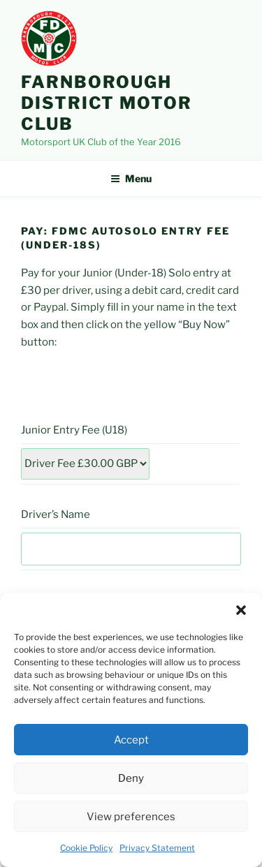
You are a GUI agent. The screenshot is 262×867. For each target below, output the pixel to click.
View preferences (131, 816)
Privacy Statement (157, 848)
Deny (131, 778)
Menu (131, 178)
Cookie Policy (86, 848)
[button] (241, 610)
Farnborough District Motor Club (106, 103)
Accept (131, 740)
